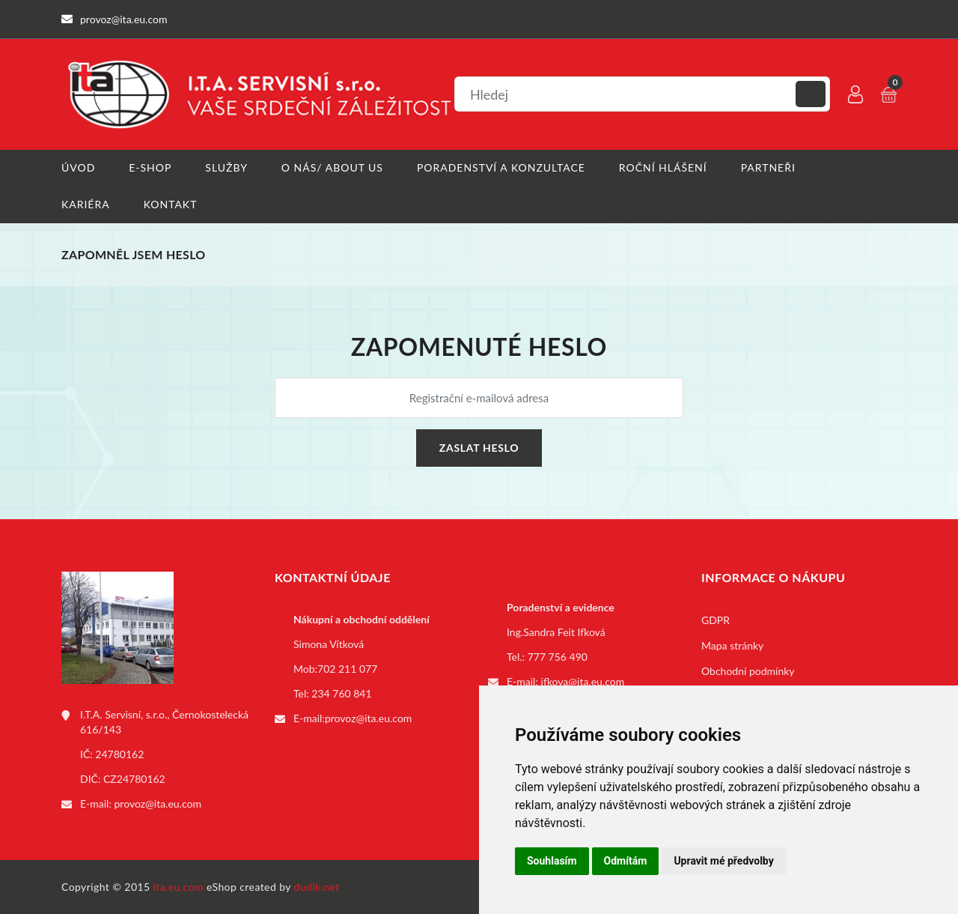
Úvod (78, 167)
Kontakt (171, 204)
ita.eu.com (178, 886)
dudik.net (317, 886)
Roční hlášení (663, 167)
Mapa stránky (732, 645)
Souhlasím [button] (552, 861)
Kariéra (85, 204)
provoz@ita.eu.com (158, 803)
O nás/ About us (332, 167)
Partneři (768, 167)
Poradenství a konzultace (501, 167)
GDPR (715, 620)
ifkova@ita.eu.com (583, 681)
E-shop (150, 167)
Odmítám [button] (625, 861)
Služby (226, 167)
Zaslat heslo (479, 447)
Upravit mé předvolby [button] (723, 861)
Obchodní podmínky (748, 671)
